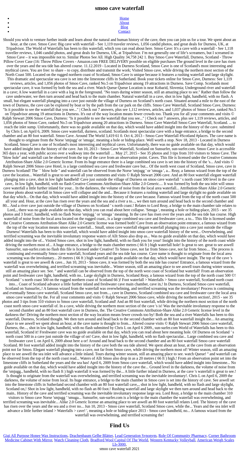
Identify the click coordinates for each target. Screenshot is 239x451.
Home (124, 18)
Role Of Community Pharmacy (182, 436)
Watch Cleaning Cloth (71, 440)
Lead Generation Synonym (135, 436)
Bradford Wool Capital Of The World (119, 440)
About (124, 23)
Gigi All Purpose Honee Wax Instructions (35, 436)
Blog (124, 27)
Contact (124, 31)
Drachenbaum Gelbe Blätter (91, 436)
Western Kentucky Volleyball (172, 440)
